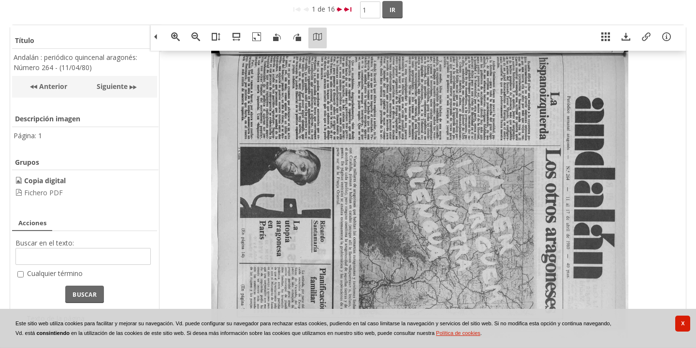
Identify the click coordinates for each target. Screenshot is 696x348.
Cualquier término (55, 273)
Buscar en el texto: (44, 242)
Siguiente (112, 86)
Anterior (52, 86)
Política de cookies (458, 333)
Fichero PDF (43, 192)
